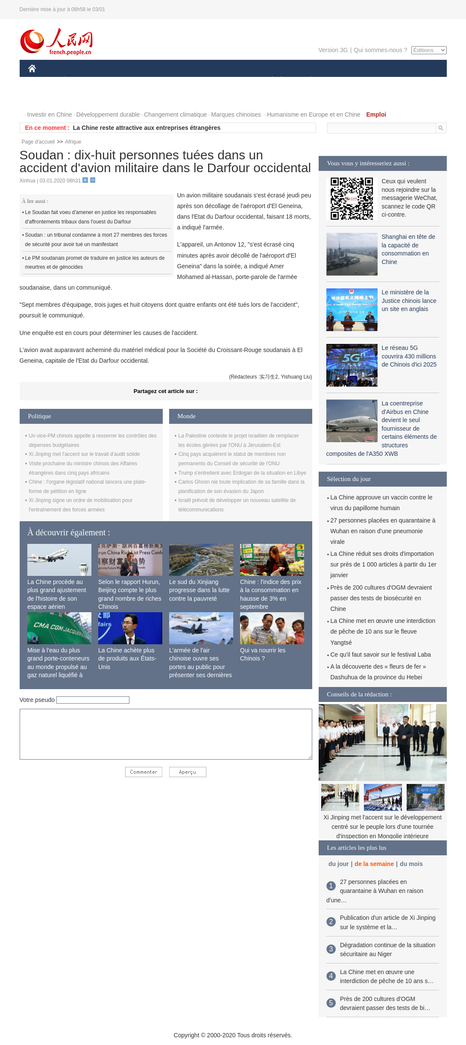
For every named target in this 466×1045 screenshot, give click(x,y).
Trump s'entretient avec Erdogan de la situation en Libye (242, 473)
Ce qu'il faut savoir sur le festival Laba (381, 654)
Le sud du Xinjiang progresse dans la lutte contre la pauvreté (199, 590)
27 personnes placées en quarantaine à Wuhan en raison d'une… (374, 891)
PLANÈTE (306, 80)
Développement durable (108, 114)
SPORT (340, 80)
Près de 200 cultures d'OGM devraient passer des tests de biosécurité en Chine (381, 598)
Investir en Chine (49, 114)
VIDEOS (79, 97)
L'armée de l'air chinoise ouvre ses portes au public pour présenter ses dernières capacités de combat (200, 667)
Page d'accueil (38, 142)
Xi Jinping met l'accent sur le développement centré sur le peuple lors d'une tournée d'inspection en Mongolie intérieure (382, 826)
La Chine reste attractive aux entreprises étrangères (147, 127)
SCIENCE (192, 80)
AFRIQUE (155, 80)
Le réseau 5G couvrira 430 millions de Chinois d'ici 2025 (409, 356)
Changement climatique (175, 114)
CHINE (42, 80)
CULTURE (230, 80)
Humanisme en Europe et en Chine (313, 114)
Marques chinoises (236, 114)
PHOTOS (45, 97)
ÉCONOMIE (79, 80)
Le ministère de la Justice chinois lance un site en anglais (409, 300)
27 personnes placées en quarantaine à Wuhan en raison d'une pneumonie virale (383, 531)
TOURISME (377, 80)
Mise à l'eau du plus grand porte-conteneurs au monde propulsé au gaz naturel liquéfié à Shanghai (58, 667)
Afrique (73, 142)
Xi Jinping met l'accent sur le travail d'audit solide (84, 454)
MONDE (119, 80)
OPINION (417, 80)
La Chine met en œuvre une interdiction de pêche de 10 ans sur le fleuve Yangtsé (383, 631)
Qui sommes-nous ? (380, 50)
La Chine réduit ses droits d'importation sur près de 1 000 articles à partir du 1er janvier (384, 564)
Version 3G (333, 50)
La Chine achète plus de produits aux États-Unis (127, 658)
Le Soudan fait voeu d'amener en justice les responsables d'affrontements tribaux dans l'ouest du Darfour (90, 217)
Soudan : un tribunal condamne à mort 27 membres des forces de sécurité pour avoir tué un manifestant (96, 239)
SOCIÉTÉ (269, 80)
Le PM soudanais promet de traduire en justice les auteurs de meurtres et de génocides (95, 262)
